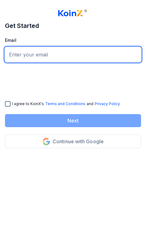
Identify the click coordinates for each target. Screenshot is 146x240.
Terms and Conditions (65, 103)
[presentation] (52, 81)
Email (10, 40)
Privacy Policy (107, 103)
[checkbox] (8, 104)
